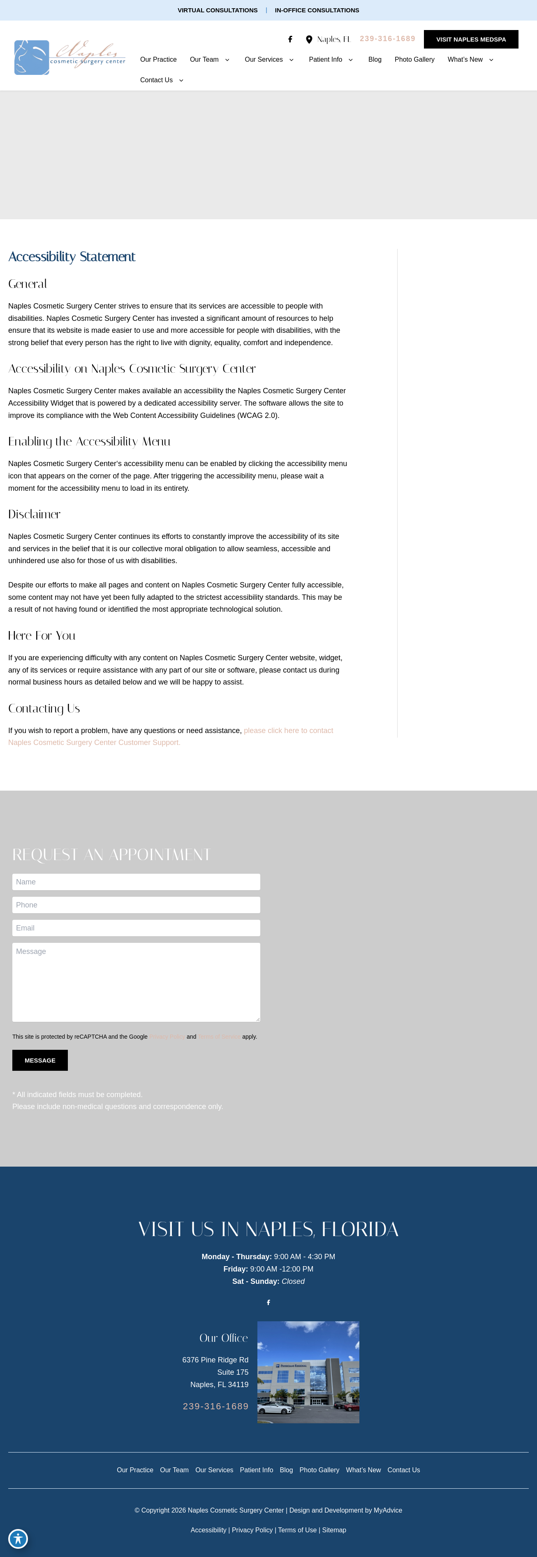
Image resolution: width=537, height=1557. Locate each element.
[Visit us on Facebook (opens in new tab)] (290, 39)
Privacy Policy (167, 1036)
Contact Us (404, 1470)
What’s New (363, 1470)
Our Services (214, 1470)
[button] (218, 10)
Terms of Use (297, 1530)
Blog (286, 1470)
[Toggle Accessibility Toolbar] (18, 1539)
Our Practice (135, 1470)
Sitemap (334, 1530)
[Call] (388, 39)
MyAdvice (388, 1510)
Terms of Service (219, 1036)
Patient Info (256, 1470)
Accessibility (209, 1530)
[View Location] (311, 39)
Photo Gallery (320, 1470)
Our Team (174, 1470)
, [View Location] (334, 39)
